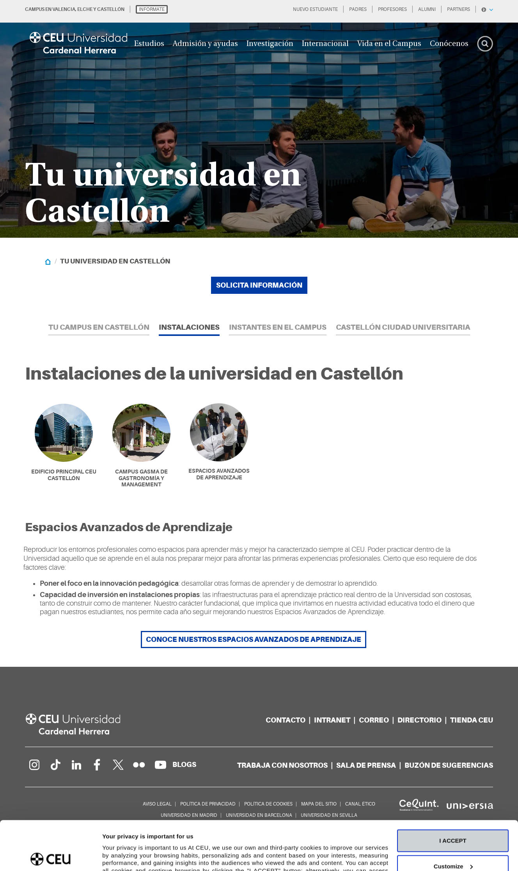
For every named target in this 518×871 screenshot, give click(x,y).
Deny (453, 840)
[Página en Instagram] (34, 764)
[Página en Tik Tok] (55, 764)
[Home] (47, 261)
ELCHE (84, 9)
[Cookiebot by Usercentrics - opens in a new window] (50, 856)
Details (112, 855)
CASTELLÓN (110, 9)
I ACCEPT (452, 789)
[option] (259, 119)
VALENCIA (63, 9)
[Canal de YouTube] (160, 764)
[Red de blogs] (184, 764)
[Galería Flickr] (139, 764)
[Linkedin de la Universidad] (76, 764)
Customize (453, 815)
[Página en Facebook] (97, 764)
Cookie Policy (318, 834)
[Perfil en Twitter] (118, 764)
